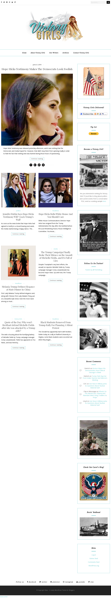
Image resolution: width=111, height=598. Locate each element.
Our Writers (53, 53)
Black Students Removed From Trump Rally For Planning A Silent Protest (56, 325)
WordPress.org (94, 566)
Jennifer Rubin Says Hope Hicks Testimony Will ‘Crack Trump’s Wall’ (18, 217)
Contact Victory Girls (81, 53)
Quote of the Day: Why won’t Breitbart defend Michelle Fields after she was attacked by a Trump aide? (18, 326)
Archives (66, 53)
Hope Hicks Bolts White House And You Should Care (56, 215)
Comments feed (93, 562)
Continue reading (37, 159)
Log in (94, 555)
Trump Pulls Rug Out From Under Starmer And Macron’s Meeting (95, 378)
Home (24, 53)
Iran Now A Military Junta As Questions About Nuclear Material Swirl (96, 386)
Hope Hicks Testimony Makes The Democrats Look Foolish (37, 69)
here (104, 201)
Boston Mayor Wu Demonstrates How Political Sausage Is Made (95, 370)
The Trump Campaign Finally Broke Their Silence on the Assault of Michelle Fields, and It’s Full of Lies (55, 256)
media (56, 249)
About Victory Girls (38, 53)
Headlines (55, 211)
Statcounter (4, 597)
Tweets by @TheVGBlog (93, 270)
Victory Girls (18, 319)
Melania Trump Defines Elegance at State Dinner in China (18, 288)
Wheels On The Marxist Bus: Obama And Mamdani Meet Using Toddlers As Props (95, 394)
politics (18, 211)
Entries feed (94, 558)
